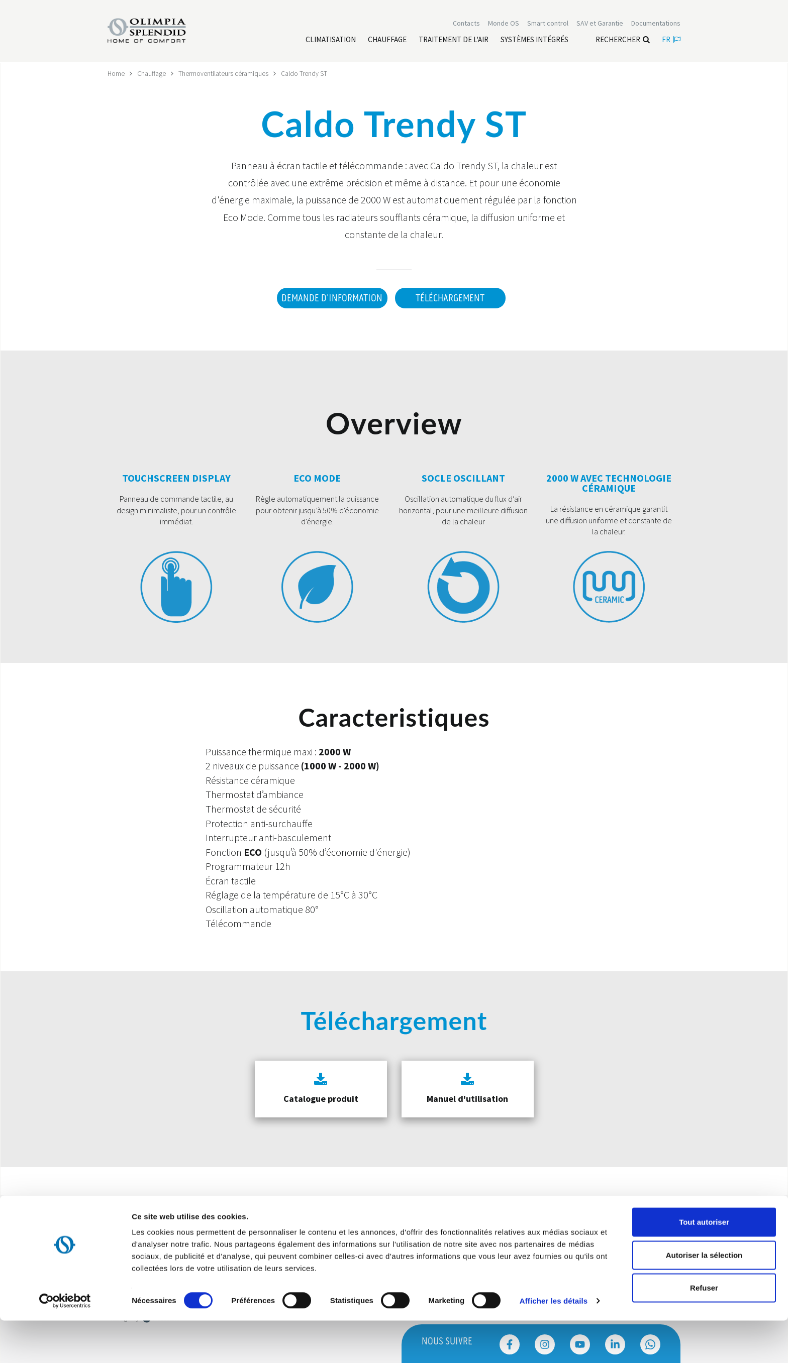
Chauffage (152, 73)
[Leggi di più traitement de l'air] (453, 41)
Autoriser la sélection (704, 1297)
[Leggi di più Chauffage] (387, 41)
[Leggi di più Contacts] (466, 24)
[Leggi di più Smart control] (547, 24)
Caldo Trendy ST (304, 73)
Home (116, 73)
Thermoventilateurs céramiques (224, 73)
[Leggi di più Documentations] (655, 24)
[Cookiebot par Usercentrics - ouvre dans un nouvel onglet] (65, 1343)
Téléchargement (450, 298)
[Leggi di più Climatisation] (331, 41)
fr (671, 40)
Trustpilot (120, 1212)
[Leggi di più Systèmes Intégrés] (534, 41)
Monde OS (503, 24)
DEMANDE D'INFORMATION (330, 298)
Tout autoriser (704, 1264)
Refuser (704, 1330)
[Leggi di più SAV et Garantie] (599, 24)
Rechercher (623, 40)
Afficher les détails (553, 1343)
